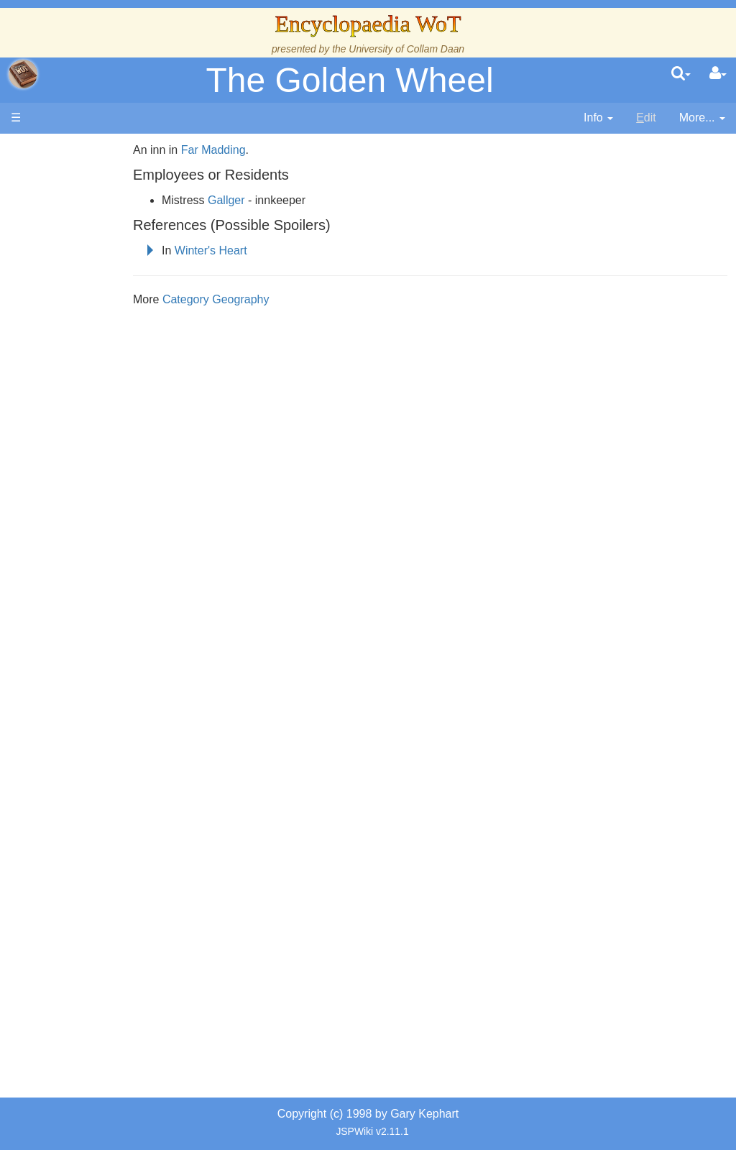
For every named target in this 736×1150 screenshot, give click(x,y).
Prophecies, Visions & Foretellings (98, 716)
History (86, 355)
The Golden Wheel (349, 80)
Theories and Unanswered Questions (101, 781)
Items (82, 683)
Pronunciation (103, 815)
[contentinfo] (598, 118)
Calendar (91, 371)
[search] (681, 74)
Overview (121, 421)
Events (86, 388)
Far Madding (248, 150)
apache (23, 74)
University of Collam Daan (406, 49)
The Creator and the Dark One (101, 256)
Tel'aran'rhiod (102, 748)
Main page (66, 150)
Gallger (261, 200)
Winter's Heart (246, 250)
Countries (121, 437)
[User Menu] (718, 74)
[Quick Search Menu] (681, 74)
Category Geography (251, 299)
